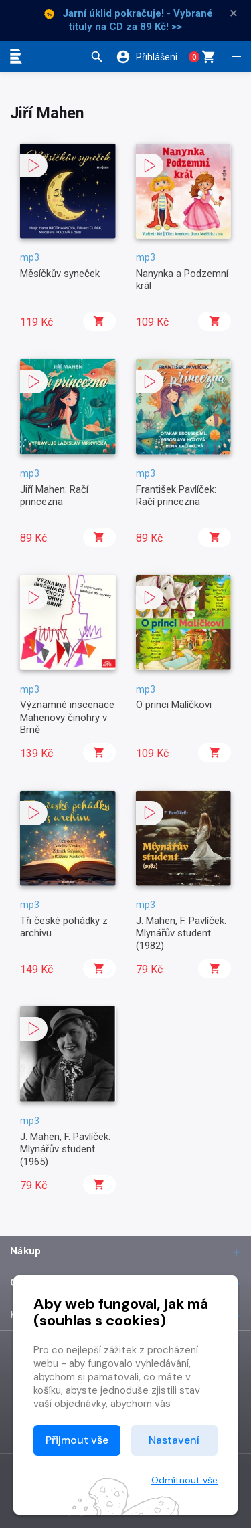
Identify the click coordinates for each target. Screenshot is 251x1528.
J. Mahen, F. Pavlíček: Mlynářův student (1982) (181, 933)
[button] (100, 56)
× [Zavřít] (234, 13)
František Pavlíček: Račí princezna (176, 495)
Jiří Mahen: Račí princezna (54, 495)
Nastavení (174, 1440)
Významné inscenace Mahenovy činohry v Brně (67, 717)
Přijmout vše (77, 1440)
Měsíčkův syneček (60, 273)
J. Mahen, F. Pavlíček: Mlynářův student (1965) (65, 1149)
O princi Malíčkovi (174, 705)
